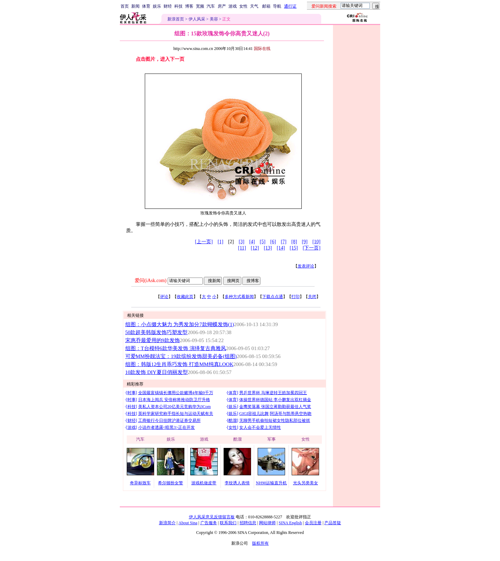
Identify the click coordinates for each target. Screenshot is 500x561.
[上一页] (203, 241)
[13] (268, 247)
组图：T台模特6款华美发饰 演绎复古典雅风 (175, 348)
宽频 (200, 6)
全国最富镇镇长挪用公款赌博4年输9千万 (175, 392)
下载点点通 (272, 296)
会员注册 (313, 522)
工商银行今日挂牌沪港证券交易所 (169, 420)
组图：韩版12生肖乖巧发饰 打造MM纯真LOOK (179, 364)
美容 (214, 19)
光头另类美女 (305, 483)
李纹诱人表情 (237, 483)
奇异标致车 (140, 483)
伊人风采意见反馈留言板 (212, 517)
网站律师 (267, 522)
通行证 (290, 6)
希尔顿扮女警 (170, 483)
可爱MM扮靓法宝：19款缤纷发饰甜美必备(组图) (181, 356)
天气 (254, 6)
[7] (283, 241)
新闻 (135, 6)
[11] (242, 247)
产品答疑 (332, 522)
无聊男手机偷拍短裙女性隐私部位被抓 (274, 420)
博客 (189, 6)
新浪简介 (167, 522)
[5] (262, 241)
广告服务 (208, 522)
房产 (222, 6)
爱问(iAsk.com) (150, 280)
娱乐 (157, 6)
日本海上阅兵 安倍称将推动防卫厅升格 (174, 399)
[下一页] (311, 247)
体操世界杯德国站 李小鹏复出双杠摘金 (275, 399)
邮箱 (266, 6)
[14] (281, 247)
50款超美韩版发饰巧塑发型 (156, 332)
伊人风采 (197, 19)
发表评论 (306, 266)
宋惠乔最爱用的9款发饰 (152, 340)
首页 (124, 6)
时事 (131, 392)
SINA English (290, 522)
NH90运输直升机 (271, 483)
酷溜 (232, 420)
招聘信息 (248, 522)
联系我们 (228, 522)
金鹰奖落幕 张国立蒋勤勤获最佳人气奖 (275, 406)
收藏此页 (185, 296)
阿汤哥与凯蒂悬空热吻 (290, 413)
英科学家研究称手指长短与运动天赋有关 (175, 413)
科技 (178, 6)
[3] (241, 241)
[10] (316, 241)
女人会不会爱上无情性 (260, 427)
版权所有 (260, 543)
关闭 (312, 296)
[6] (273, 241)
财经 (168, 6)
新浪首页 (175, 19)
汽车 (211, 6)
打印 (295, 296)
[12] (255, 247)
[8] (294, 241)
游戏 (232, 6)
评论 (164, 296)
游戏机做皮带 (203, 483)
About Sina (187, 522)
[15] (294, 247)
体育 (146, 6)
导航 (277, 6)
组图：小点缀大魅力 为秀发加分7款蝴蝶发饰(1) (179, 324)
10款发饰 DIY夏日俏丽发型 (156, 372)
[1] (220, 241)
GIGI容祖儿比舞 (254, 413)
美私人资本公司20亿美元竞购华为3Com (174, 406)
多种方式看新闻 (239, 296)
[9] (304, 241)
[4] (252, 241)
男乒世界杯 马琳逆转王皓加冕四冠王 (273, 392)
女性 (243, 6)
